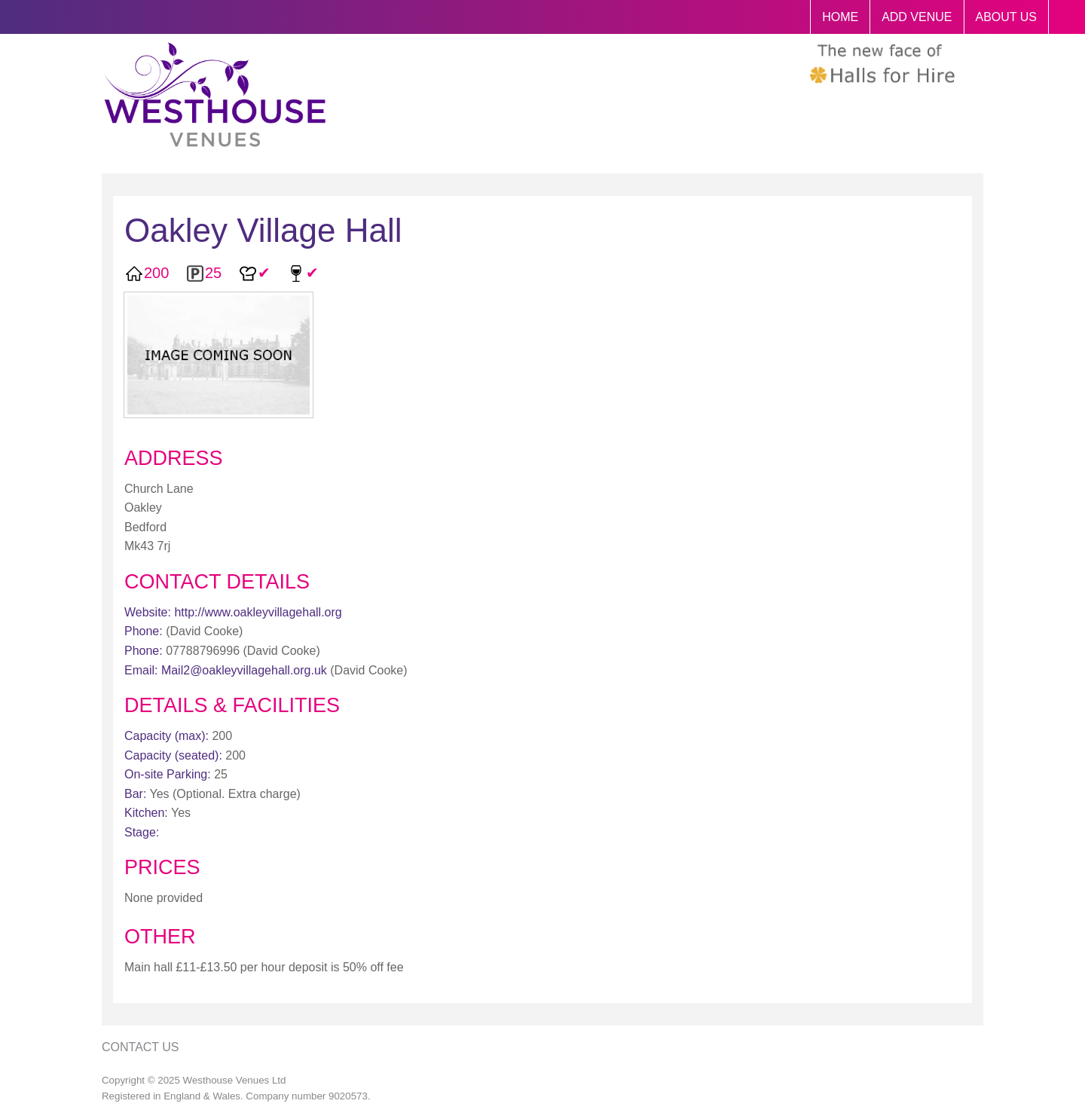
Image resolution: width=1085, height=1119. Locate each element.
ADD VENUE (917, 17)
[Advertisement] (865, 518)
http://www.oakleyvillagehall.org (257, 612)
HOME (840, 17)
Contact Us (140, 1047)
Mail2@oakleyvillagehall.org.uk (244, 670)
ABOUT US (1007, 17)
